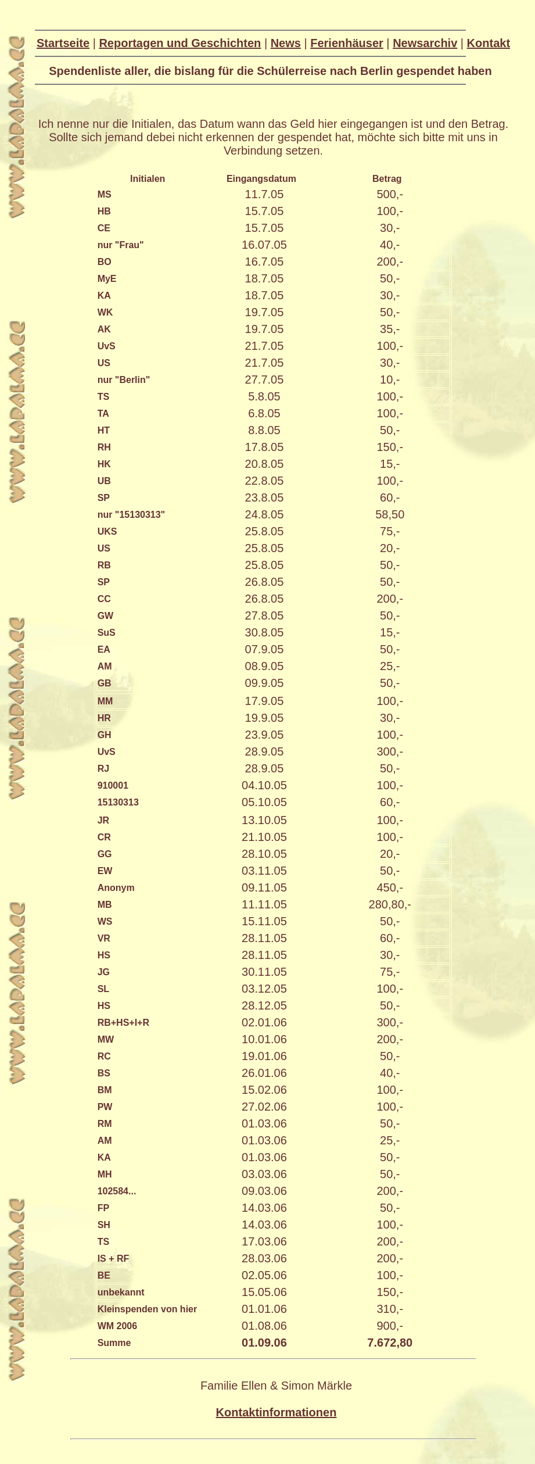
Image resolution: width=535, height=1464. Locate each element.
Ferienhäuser (346, 43)
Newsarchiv (425, 43)
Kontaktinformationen (276, 1412)
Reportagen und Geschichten (180, 43)
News (286, 43)
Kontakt (488, 43)
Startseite (63, 43)
